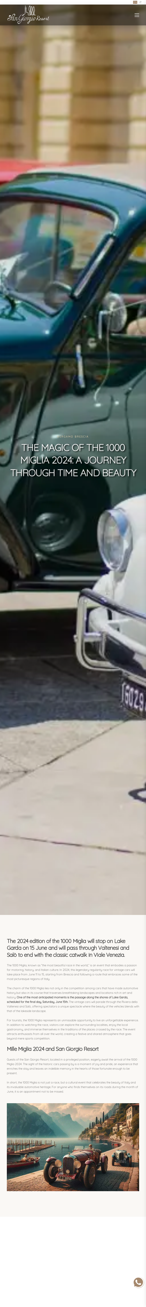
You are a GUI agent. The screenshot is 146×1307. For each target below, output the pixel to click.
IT (141, 2)
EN (135, 2)
